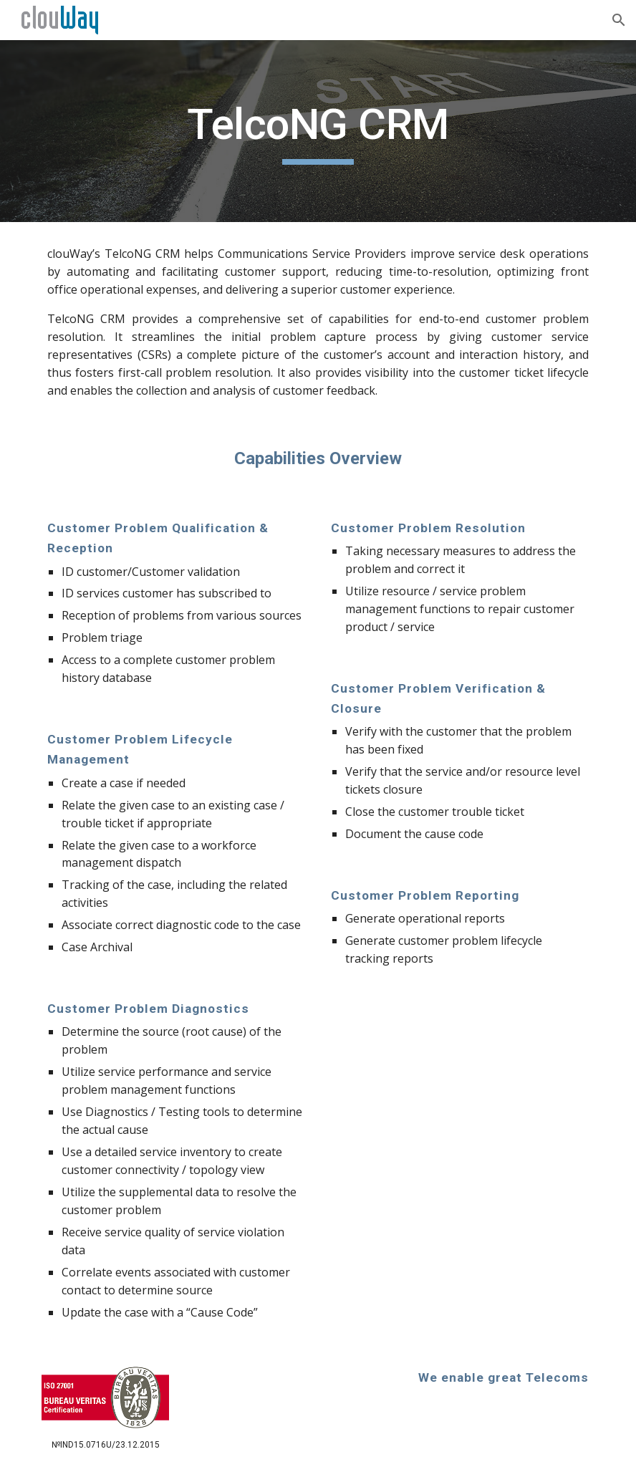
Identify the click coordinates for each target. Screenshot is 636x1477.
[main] (318, 131)
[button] (619, 20)
